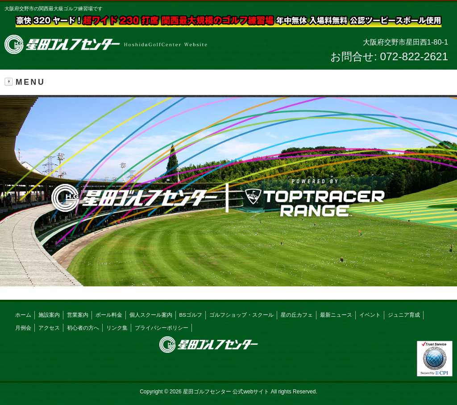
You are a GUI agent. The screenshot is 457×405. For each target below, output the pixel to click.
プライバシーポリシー (161, 328)
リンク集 (117, 328)
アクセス (49, 328)
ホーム (23, 315)
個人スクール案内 (150, 315)
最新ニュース (336, 315)
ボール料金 (109, 315)
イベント (370, 315)
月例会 (23, 328)
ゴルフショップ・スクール (241, 315)
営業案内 (77, 315)
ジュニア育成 (404, 315)
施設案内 (49, 315)
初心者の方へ (83, 328)
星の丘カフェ (297, 315)
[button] (228, 191)
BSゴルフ (190, 315)
